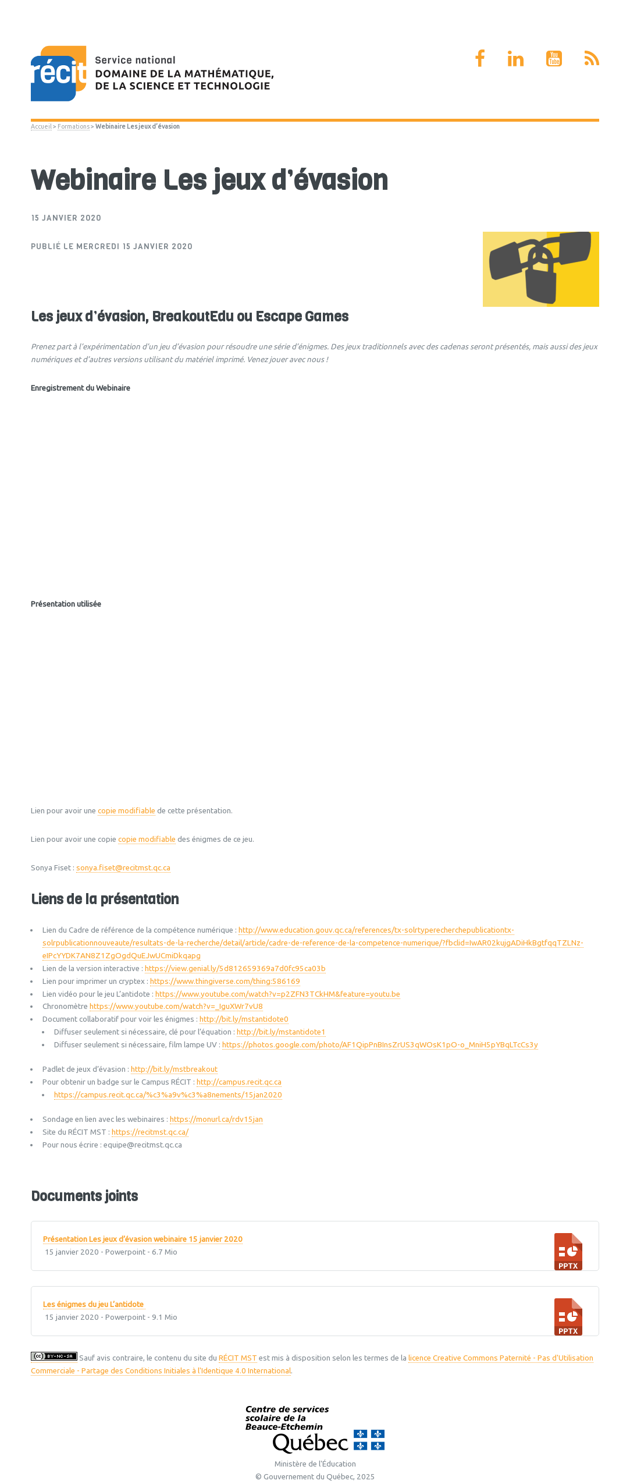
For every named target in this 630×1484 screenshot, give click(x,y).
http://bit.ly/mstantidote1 (281, 1032)
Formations (74, 126)
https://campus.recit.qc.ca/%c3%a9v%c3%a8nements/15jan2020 (168, 1094)
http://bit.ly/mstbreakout (174, 1069)
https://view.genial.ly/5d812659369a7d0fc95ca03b (235, 968)
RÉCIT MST (238, 1358)
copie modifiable (126, 810)
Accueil (41, 126)
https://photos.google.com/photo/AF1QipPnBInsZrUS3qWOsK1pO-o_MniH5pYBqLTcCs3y (380, 1044)
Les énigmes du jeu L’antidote (94, 1304)
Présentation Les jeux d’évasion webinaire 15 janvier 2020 (143, 1239)
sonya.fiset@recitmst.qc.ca (123, 867)
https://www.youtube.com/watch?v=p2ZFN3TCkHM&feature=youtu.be (277, 994)
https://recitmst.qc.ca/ (150, 1132)
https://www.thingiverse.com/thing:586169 (225, 981)
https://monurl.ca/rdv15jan (216, 1119)
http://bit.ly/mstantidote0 (244, 1019)
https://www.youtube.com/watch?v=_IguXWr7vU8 (176, 1006)
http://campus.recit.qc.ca (239, 1082)
